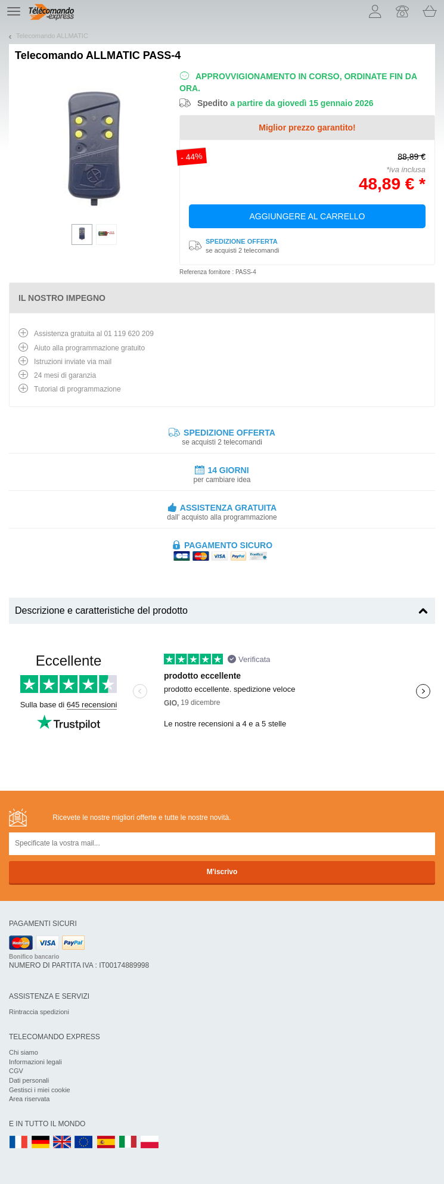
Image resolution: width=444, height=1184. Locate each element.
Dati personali (29, 1080)
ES (106, 1142)
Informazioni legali (35, 1061)
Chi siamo (23, 1052)
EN (84, 1142)
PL (150, 1142)
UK (62, 1142)
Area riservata (29, 1098)
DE (40, 1142)
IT (128, 1142)
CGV (16, 1070)
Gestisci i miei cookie (39, 1089)
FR (18, 1142)
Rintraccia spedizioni (39, 1011)
